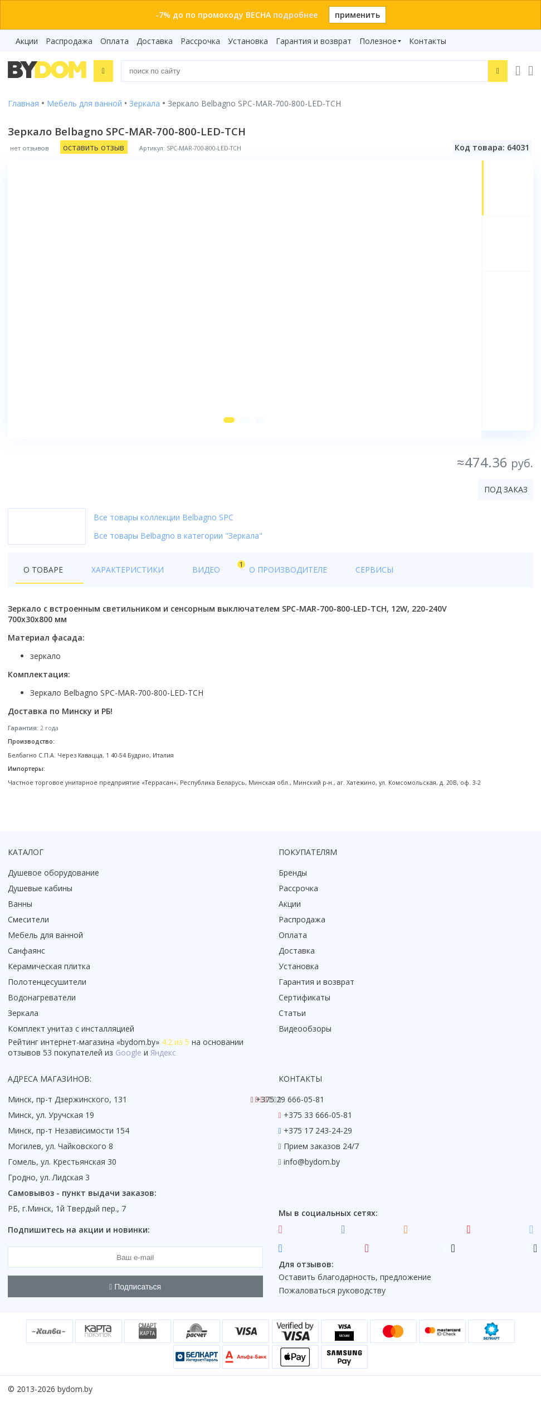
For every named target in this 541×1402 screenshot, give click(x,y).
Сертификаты (304, 997)
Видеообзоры (305, 1028)
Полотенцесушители (47, 981)
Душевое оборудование (53, 872)
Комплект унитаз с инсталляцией (71, 1028)
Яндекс (163, 1052)
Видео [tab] (184, 574)
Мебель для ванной (45, 935)
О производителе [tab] (249, 577)
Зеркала (23, 1013)
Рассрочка (200, 41)
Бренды (293, 872)
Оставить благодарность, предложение (355, 1277)
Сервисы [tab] (323, 577)
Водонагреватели (42, 997)
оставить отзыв (93, 146)
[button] (227, 428)
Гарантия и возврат (314, 41)
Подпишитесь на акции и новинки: (79, 1229)
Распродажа (69, 41)
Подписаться (135, 1286)
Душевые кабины (40, 888)
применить (357, 14)
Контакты (427, 41)
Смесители (28, 919)
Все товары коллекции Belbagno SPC (163, 525)
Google (128, 1052)
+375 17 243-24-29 (318, 1130)
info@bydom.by (312, 1161)
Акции (27, 41)
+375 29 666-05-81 (290, 1099)
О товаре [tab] (43, 577)
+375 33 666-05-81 (318, 1115)
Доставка (155, 41)
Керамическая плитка (49, 966)
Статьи (292, 1013)
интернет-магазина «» (100, 1042)
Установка (248, 41)
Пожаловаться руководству (332, 1291)
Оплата (114, 41)
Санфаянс (26, 950)
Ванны (20, 903)
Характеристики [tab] (115, 577)
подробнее (295, 14)
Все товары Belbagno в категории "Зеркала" (178, 543)
